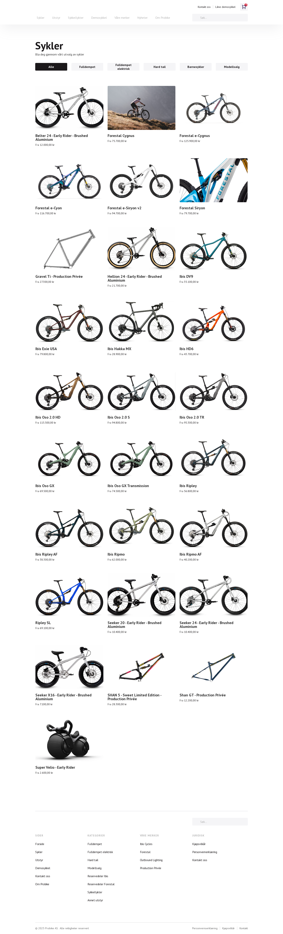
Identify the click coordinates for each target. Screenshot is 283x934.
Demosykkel (99, 18)
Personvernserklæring (205, 928)
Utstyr (56, 18)
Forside (39, 844)
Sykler (39, 852)
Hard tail (93, 860)
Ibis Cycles (146, 844)
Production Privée (150, 868)
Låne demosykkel (225, 7)
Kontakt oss (204, 7)
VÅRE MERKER (149, 835)
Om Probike (162, 18)
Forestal (145, 852)
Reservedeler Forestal (101, 884)
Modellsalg (94, 868)
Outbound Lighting (151, 860)
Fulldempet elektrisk (100, 852)
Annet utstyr (95, 900)
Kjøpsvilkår (199, 844)
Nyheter (142, 18)
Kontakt (244, 928)
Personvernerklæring (204, 852)
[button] (40, 17)
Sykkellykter (75, 18)
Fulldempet (95, 844)
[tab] (51, 67)
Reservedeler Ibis (98, 876)
